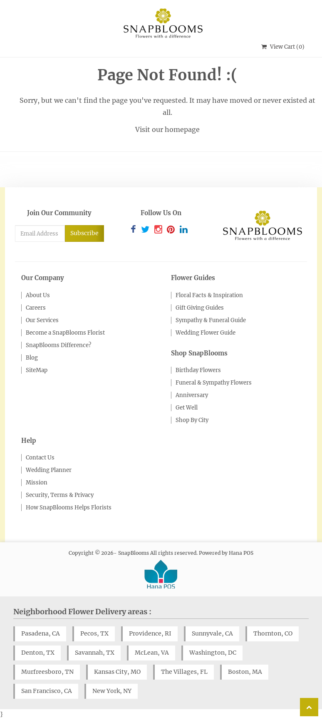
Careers (36, 307)
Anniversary (192, 395)
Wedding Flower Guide (205, 332)
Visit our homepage (167, 129)
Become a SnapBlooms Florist (65, 332)
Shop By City (192, 420)
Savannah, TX (94, 652)
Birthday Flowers (198, 370)
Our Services (42, 320)
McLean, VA (152, 652)
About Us (38, 295)
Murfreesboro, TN (47, 671)
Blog (32, 357)
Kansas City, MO (117, 671)
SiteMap (36, 370)
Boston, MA (245, 671)
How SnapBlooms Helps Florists (68, 507)
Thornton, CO (272, 633)
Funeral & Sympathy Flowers (214, 382)
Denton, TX (37, 652)
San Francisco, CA (46, 691)
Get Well (187, 407)
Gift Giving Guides (200, 307)
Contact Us (40, 457)
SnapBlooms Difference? (58, 345)
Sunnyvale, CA (212, 633)
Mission (36, 482)
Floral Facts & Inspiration (209, 295)
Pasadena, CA (40, 633)
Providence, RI (150, 633)
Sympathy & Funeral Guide (211, 320)
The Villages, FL (184, 671)
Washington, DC (212, 652)
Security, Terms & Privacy (60, 495)
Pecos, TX (94, 633)
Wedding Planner (49, 470)
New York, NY (111, 691)
